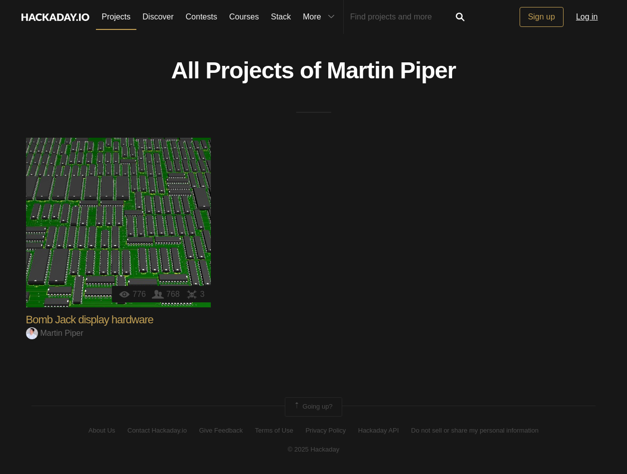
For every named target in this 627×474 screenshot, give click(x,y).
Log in (587, 16)
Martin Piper (391, 70)
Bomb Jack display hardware (89, 319)
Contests (201, 16)
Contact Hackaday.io (157, 430)
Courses (244, 16)
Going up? (313, 406)
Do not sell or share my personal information (475, 430)
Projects (116, 16)
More (321, 17)
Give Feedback (220, 430)
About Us (101, 430)
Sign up (541, 16)
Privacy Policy (325, 430)
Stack (281, 16)
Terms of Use (274, 430)
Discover (157, 16)
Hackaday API (378, 430)
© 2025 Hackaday (314, 449)
